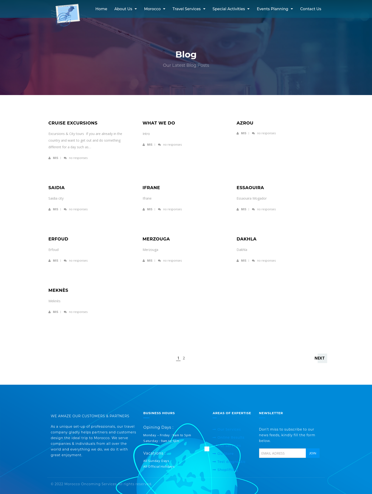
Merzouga (156, 239)
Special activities (229, 9)
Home (101, 9)
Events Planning (272, 9)
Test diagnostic (231, 462)
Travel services (186, 9)
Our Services (229, 429)
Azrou (245, 123)
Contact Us (310, 9)
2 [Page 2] (184, 358)
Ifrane (151, 187)
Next (320, 358)
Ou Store (225, 453)
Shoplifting (227, 470)
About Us (123, 9)
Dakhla (246, 239)
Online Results (230, 437)
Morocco (152, 9)
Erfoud (58, 239)
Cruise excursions (73, 123)
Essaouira (250, 187)
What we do (159, 123)
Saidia (56, 187)
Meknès (58, 290)
